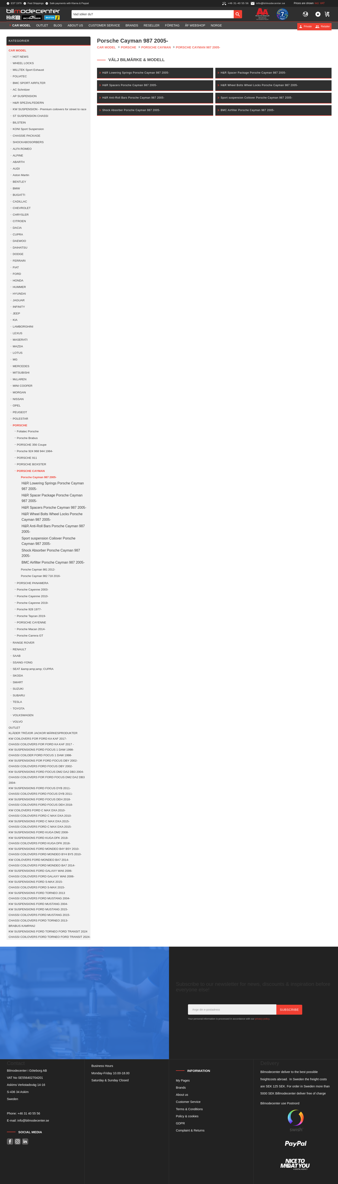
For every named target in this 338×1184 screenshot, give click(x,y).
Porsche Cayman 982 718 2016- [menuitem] (41, 576)
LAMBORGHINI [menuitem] (23, 326)
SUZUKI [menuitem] (18, 688)
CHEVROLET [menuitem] (22, 208)
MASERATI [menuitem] (20, 339)
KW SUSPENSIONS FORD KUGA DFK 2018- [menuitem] (38, 837)
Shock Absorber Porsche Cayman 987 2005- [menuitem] (51, 553)
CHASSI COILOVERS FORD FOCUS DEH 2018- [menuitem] (41, 804)
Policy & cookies (187, 1116)
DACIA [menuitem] (17, 227)
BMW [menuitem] (16, 188)
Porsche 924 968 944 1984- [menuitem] (35, 451)
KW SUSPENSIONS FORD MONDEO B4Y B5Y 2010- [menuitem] (44, 848)
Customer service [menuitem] (104, 26)
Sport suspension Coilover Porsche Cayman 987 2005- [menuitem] (48, 541)
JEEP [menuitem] (16, 313)
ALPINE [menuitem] (18, 155)
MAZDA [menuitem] (18, 346)
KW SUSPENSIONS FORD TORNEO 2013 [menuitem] (37, 893)
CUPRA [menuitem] (18, 234)
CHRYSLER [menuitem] (21, 214)
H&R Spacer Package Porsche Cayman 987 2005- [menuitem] (52, 498)
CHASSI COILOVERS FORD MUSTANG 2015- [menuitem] (39, 915)
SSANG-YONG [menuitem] (23, 662)
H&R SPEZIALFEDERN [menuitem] (28, 102)
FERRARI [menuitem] (19, 260)
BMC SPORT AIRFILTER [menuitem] (29, 83)
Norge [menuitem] (216, 26)
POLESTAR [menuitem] (20, 418)
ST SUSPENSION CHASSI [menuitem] (30, 115)
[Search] (238, 15)
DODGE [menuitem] (18, 254)
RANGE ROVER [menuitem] (23, 642)
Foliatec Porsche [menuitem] (28, 431)
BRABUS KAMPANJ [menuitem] (22, 925)
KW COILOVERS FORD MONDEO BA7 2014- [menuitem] (39, 859)
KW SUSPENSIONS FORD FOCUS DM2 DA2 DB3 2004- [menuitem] (46, 771)
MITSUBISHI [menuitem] (21, 372)
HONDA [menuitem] (18, 280)
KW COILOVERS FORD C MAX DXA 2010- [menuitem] (37, 810)
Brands (181, 1087)
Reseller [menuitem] (152, 26)
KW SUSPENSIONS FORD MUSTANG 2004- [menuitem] (38, 904)
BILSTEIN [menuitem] (19, 122)
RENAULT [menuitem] (19, 649)
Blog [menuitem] (58, 26)
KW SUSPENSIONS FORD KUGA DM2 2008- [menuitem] (39, 832)
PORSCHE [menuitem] (20, 425)
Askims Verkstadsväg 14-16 (26, 1085)
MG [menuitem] (15, 359)
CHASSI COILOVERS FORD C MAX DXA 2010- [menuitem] (40, 815)
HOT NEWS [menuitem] (20, 56)
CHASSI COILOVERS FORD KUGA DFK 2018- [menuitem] (39, 843)
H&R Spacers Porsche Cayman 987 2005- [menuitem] (54, 507)
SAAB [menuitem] (16, 655)
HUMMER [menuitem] (19, 287)
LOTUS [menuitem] (17, 352)
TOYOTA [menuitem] (19, 708)
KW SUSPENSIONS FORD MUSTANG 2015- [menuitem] (38, 909)
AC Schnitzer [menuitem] (21, 89)
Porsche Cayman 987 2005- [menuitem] (38, 477)
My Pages (183, 1080)
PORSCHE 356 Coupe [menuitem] (32, 444)
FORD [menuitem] (17, 273)
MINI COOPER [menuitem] (22, 385)
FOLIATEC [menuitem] (20, 76)
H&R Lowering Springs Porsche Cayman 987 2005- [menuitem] (53, 486)
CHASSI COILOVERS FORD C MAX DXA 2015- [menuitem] (40, 826)
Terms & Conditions (189, 1109)
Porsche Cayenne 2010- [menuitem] (33, 596)
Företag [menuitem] (172, 26)
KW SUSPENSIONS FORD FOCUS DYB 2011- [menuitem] (40, 788)
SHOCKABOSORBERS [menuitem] (28, 142)
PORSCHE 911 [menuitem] (27, 457)
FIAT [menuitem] (16, 267)
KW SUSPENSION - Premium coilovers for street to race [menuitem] (49, 109)
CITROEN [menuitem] (19, 221)
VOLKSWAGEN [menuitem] (23, 715)
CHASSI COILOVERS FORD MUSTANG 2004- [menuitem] (39, 898)
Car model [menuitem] (21, 26)
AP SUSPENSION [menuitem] (25, 96)
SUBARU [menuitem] (19, 695)
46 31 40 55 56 (29, 1113)
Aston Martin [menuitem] (21, 175)
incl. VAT (320, 3)
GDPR (180, 1123)
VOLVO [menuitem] (18, 721)
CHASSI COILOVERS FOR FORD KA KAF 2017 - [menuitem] (41, 744)
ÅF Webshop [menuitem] (195, 26)
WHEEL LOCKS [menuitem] (23, 63)
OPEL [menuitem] (16, 405)
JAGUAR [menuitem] (19, 300)
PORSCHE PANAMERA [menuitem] (32, 583)
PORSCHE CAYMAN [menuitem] (31, 471)
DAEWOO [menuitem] (19, 241)
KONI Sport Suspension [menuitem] (28, 129)
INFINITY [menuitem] (19, 306)
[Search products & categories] (153, 14)
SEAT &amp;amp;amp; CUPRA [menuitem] (33, 669)
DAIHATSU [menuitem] (20, 247)
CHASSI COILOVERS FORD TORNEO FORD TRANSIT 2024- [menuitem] (50, 936)
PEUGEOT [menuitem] (20, 412)
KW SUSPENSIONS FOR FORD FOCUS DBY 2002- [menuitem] (43, 760)
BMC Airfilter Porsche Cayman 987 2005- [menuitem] (53, 562)
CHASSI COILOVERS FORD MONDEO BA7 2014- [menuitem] (42, 865)
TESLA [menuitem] (17, 701)
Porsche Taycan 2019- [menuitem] (31, 616)
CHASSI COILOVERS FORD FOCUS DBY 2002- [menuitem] (41, 766)
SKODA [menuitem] (18, 675)
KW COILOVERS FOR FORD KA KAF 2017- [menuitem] (38, 738)
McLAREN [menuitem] (19, 379)
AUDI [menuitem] (16, 168)
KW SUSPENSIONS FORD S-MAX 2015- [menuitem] (36, 881)
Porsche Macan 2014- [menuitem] (31, 629)
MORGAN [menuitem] (19, 392)
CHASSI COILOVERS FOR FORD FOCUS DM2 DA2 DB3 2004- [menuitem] (47, 780)
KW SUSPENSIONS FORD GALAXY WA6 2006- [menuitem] (40, 870)
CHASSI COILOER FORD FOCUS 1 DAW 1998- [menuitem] (40, 755)
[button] (318, 15)
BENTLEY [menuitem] (19, 181)
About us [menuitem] (75, 26)
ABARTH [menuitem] (19, 162)
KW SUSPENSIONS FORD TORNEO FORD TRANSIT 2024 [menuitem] (48, 931)
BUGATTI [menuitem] (19, 194)
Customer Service (188, 1102)
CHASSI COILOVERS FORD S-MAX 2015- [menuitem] (37, 887)
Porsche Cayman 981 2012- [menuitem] (38, 569)
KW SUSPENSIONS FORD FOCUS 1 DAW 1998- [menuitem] (41, 749)
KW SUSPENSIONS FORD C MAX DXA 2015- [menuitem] (39, 821)
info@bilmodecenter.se (33, 1120)
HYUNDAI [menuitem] (19, 293)
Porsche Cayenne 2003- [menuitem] (33, 589)
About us (182, 1094)
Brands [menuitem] (131, 26)
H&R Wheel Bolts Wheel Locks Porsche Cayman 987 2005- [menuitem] (52, 516)
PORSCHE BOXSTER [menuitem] (31, 464)
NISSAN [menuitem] (18, 399)
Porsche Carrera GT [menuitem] (30, 635)
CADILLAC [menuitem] (20, 201)
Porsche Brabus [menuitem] (27, 438)
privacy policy (262, 1018)
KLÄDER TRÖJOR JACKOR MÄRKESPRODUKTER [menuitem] (43, 733)
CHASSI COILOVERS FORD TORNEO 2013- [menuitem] (38, 920)
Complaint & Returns (190, 1130)
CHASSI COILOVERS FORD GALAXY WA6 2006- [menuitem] (41, 876)
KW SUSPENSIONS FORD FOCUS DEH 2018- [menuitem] (40, 799)
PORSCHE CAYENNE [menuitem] (31, 622)
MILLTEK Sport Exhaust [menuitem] (28, 69)
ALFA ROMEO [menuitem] (22, 148)
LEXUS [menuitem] (17, 333)
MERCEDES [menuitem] (21, 366)
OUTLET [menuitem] (42, 26)
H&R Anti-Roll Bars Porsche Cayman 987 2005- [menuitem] (53, 528)
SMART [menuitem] (18, 682)
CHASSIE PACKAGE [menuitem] (26, 135)
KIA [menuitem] (15, 320)
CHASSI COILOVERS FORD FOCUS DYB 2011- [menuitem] (41, 793)
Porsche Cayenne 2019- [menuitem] (33, 602)
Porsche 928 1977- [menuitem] (29, 609)
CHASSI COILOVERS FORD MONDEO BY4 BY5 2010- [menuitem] (45, 854)
